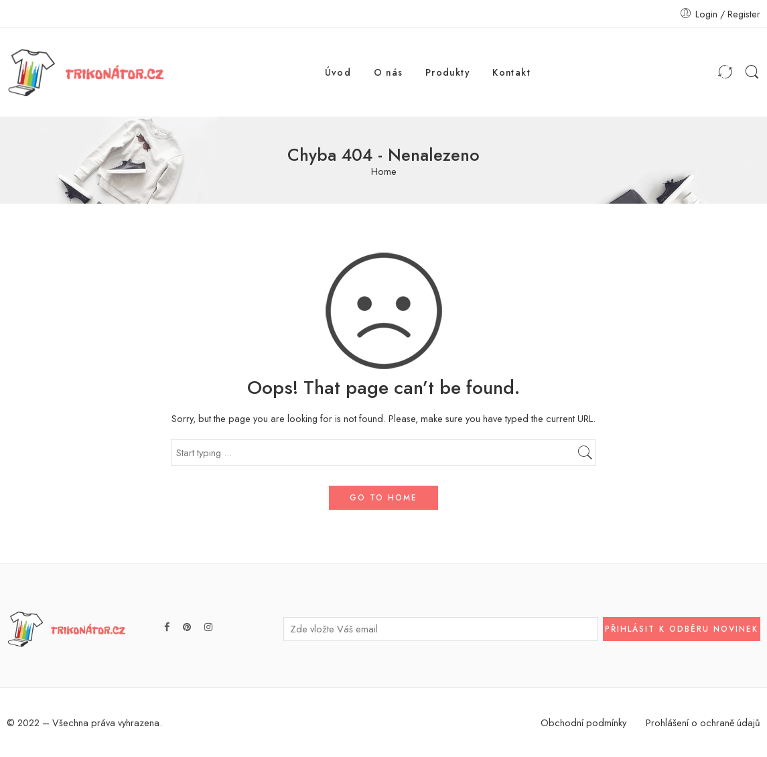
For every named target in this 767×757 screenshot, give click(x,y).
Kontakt (511, 72)
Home (384, 172)
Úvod (338, 72)
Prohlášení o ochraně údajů (703, 722)
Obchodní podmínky (583, 722)
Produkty (447, 72)
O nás (388, 72)
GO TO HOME (383, 498)
